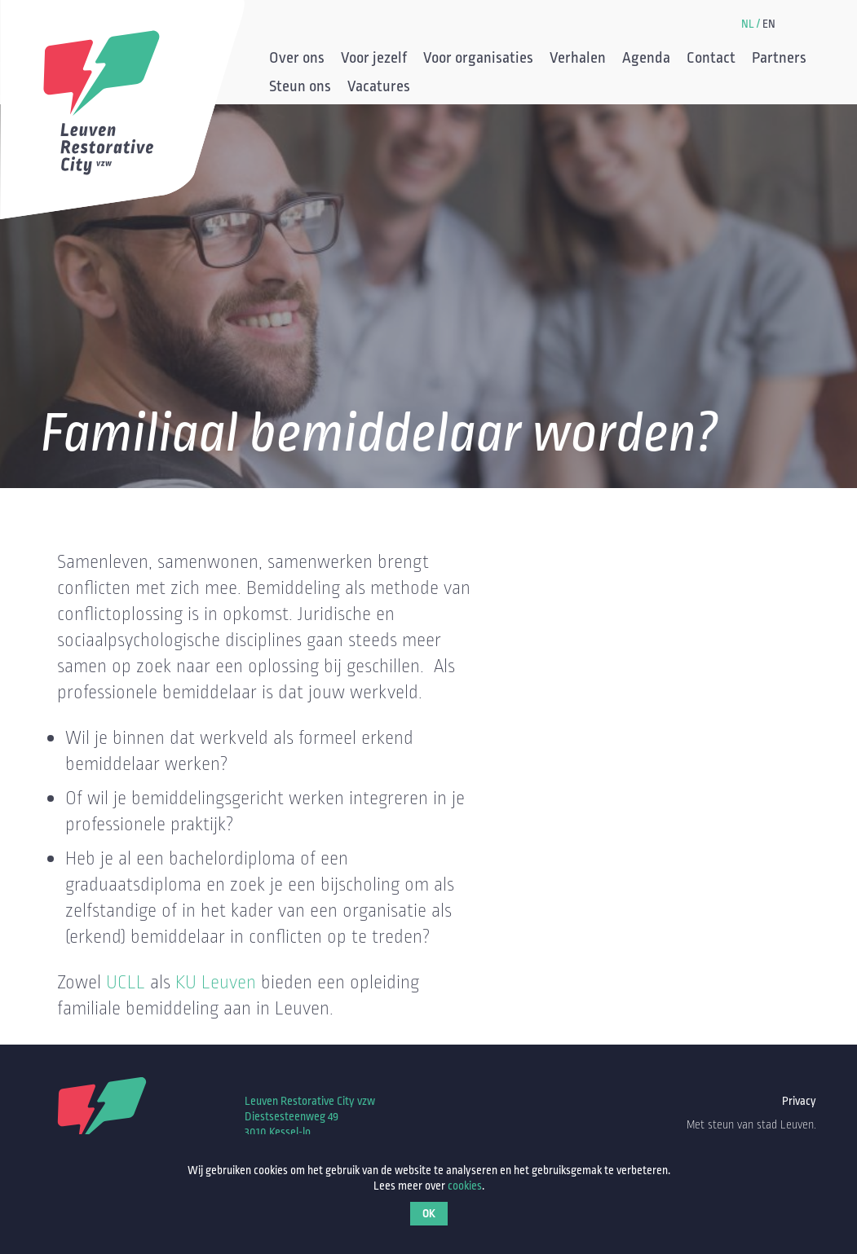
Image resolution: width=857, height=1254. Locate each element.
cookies (465, 1186)
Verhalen (578, 59)
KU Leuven (215, 983)
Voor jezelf (374, 59)
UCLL (125, 983)
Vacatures (378, 88)
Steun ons (300, 88)
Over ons (297, 59)
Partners (779, 59)
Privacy (799, 1101)
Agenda (646, 59)
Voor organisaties (478, 59)
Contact (711, 59)
